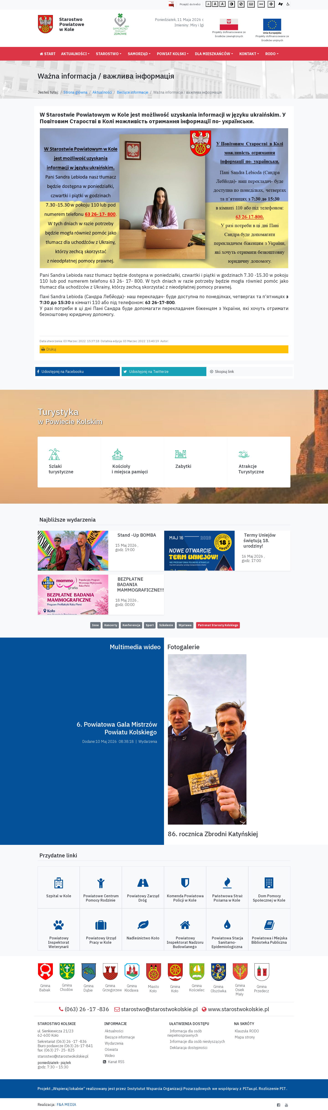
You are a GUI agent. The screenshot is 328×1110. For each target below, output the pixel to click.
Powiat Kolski (171, 53)
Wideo (109, 1055)
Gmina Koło (175, 988)
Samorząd (138, 53)
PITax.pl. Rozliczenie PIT (264, 1088)
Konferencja (131, 625)
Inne (95, 625)
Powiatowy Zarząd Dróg (143, 898)
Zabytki (183, 466)
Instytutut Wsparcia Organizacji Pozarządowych (168, 1088)
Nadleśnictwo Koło (143, 938)
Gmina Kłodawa (131, 988)
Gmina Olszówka (218, 988)
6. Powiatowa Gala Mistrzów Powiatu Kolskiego (117, 728)
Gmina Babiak (44, 987)
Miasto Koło (153, 988)
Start (48, 53)
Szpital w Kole (58, 896)
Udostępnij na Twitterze (149, 371)
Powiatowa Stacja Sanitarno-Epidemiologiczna (227, 942)
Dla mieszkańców (212, 53)
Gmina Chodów (66, 987)
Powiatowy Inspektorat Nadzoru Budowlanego (185, 942)
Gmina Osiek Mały (240, 989)
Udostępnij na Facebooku (62, 371)
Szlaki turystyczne (61, 469)
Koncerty (110, 625)
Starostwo (107, 53)
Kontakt (247, 53)
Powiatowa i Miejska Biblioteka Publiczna (269, 940)
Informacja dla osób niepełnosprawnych (184, 1033)
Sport (150, 625)
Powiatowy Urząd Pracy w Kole (101, 940)
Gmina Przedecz (261, 988)
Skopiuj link (224, 371)
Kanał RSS (113, 1061)
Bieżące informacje (132, 92)
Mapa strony (244, 1037)
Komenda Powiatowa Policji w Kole (185, 898)
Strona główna (75, 92)
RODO (270, 53)
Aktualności (74, 53)
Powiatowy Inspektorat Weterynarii (58, 942)
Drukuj (51, 349)
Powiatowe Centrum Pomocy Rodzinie (101, 898)
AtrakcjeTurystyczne (251, 469)
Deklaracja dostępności (187, 1047)
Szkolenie (166, 625)
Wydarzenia (113, 1043)
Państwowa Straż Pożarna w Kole (227, 898)
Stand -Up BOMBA (137, 535)
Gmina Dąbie (88, 988)
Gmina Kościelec (197, 987)
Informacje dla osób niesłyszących (196, 1041)
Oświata (110, 1049)
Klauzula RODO (246, 1031)
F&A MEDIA (66, 1104)
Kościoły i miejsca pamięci (130, 469)
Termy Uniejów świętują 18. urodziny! (259, 540)
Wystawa (185, 625)
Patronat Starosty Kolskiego (218, 625)
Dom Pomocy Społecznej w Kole (269, 898)
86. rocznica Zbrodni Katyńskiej (213, 834)
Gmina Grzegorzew (112, 987)
